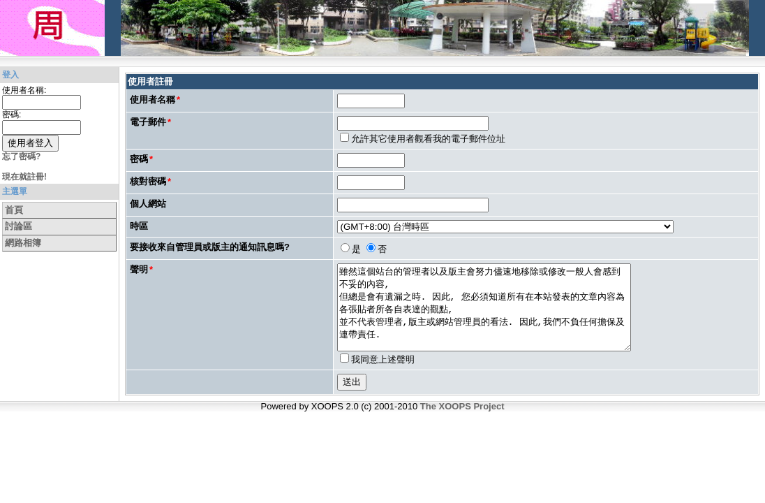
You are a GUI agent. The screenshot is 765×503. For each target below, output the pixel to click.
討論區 (18, 226)
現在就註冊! (24, 177)
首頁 (14, 210)
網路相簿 (23, 243)
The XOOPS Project (462, 423)
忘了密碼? (21, 156)
